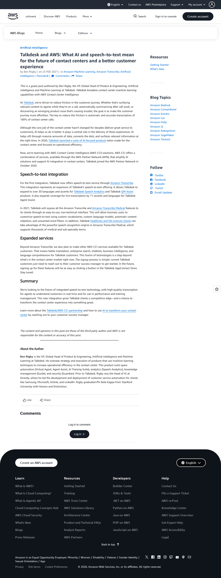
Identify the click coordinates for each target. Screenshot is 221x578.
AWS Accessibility (173, 530)
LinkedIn (157, 183)
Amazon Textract (160, 139)
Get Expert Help (172, 522)
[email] (189, 558)
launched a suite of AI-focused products (82, 140)
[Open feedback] (216, 289)
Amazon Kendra (159, 113)
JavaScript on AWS (125, 530)
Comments (60, 75)
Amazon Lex (157, 117)
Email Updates (161, 192)
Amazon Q (156, 126)
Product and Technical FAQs (82, 522)
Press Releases (25, 537)
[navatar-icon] (212, 5)
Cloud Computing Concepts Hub (36, 508)
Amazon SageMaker (162, 135)
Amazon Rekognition (162, 130)
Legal (165, 537)
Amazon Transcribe (121, 182)
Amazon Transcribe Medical (108, 208)
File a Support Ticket (175, 493)
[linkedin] (158, 558)
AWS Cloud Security (28, 515)
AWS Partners (73, 537)
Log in (79, 434)
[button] (215, 4)
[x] (146, 558)
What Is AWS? (24, 486)
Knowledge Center (174, 508)
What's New (157, 69)
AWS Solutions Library (79, 508)
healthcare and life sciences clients (110, 220)
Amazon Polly (158, 122)
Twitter (156, 175)
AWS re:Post (170, 501)
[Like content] (27, 400)
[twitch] (171, 558)
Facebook (158, 179)
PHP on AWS (121, 522)
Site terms (34, 566)
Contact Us (169, 486)
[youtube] (177, 558)
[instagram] (165, 558)
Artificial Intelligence (34, 47)
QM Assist (127, 191)
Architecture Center (77, 515)
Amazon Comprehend (163, 109)
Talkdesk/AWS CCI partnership (65, 310)
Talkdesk (29, 102)
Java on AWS (121, 515)
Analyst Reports (74, 530)
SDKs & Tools (122, 493)
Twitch (156, 188)
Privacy (19, 566)
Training (69, 493)
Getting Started (159, 64)
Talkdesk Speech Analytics (89, 191)
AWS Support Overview (177, 515)
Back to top (110, 544)
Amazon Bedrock (160, 105)
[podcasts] (183, 558)
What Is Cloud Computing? (33, 493)
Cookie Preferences (56, 566)
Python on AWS (123, 508)
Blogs (19, 530)
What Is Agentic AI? (28, 501)
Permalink (43, 75)
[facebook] (152, 558)
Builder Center (122, 486)
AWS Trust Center (76, 501)
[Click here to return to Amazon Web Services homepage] (13, 18)
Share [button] (77, 75)
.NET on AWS (121, 501)
